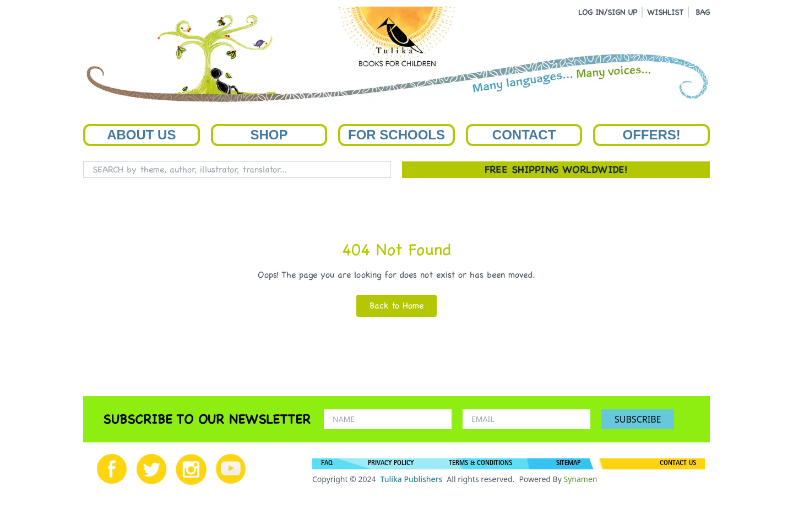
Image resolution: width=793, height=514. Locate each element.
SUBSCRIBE (638, 419)
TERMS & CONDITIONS (480, 464)
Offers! (652, 134)
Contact (524, 134)
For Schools (396, 134)
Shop (268, 134)
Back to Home (396, 305)
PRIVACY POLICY (391, 464)
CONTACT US (678, 464)
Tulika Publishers (411, 479)
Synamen (580, 479)
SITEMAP (568, 464)
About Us (141, 134)
